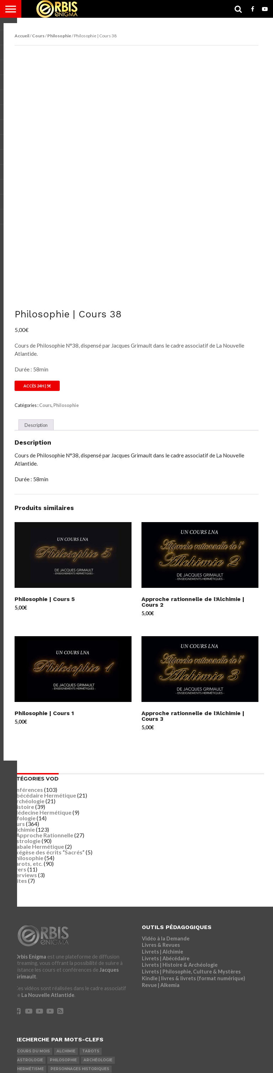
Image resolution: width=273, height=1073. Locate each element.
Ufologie (24, 711)
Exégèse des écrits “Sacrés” (48, 745)
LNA (80, 1056)
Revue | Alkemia (161, 878)
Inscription (56, 1056)
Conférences (26, 683)
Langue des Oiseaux (39, 998)
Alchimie (23, 722)
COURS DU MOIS (33, 944)
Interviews (23, 768)
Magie (109, 998)
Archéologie (28, 694)
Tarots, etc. (27, 756)
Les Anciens (30, 989)
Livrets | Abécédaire (165, 852)
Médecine (71, 1006)
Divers (17, 762)
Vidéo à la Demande (165, 832)
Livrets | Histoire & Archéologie (180, 858)
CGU (161, 1056)
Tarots (90, 944)
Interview (28, 1015)
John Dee (56, 1015)
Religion (84, 971)
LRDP (97, 1056)
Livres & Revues (161, 838)
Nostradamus (105, 1006)
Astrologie (26, 734)
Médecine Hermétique (41, 705)
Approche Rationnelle (44, 728)
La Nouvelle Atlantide (47, 888)
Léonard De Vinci (36, 1006)
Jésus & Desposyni (37, 980)
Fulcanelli (56, 971)
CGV (177, 1056)
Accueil (22, 35)
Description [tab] (36, 318)
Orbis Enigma (30, 850)
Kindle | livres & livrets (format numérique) (193, 872)
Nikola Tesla (82, 998)
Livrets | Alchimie (162, 845)
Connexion (24, 1056)
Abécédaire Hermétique (44, 688)
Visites (18, 774)
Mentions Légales (130, 1056)
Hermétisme (30, 962)
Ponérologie (78, 980)
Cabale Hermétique (38, 739)
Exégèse (109, 980)
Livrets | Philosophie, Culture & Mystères (191, 865)
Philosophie (59, 35)
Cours (38, 35)
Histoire (23, 700)
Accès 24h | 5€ (37, 279)
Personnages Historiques (79, 962)
